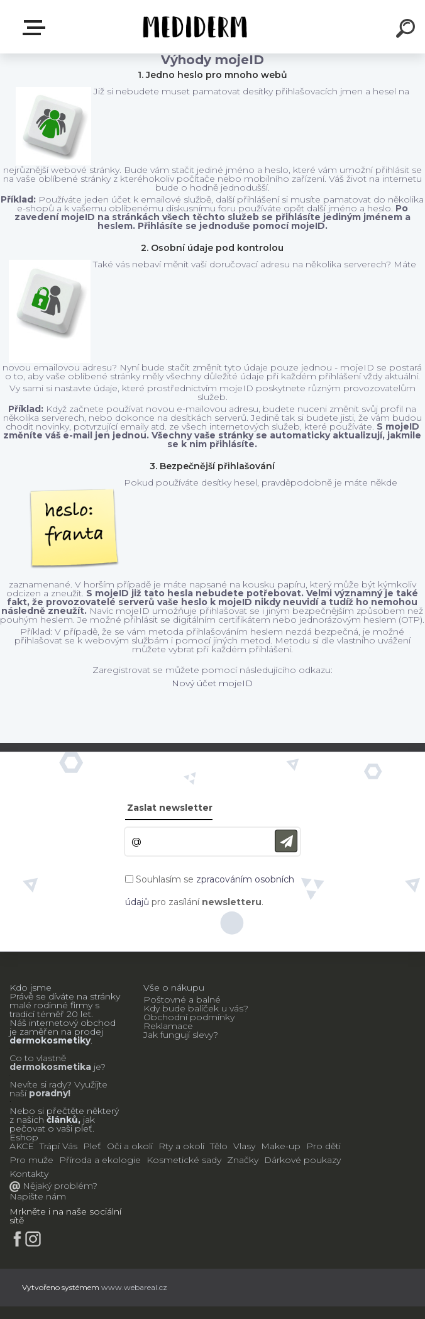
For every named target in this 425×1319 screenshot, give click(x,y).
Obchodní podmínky (189, 1017)
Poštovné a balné (182, 999)
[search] (407, 30)
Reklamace (168, 1025)
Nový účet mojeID (212, 683)
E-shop (36, 27)
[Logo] (194, 27)
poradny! (48, 1093)
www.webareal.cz (134, 1287)
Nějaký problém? (58, 1185)
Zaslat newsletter (170, 807)
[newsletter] (286, 841)
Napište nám (37, 1196)
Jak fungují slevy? (180, 1034)
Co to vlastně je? (57, 1062)
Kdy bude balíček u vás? (195, 1008)
